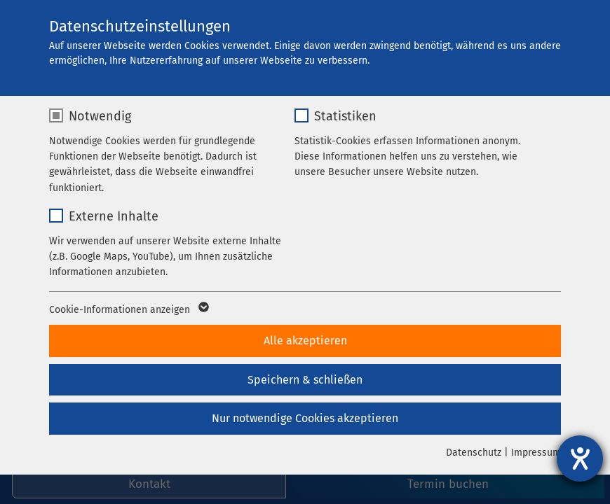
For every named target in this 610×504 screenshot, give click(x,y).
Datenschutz (473, 452)
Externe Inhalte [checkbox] (113, 216)
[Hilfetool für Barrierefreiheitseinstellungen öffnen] (580, 458)
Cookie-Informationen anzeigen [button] (128, 310)
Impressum (536, 452)
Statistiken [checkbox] (345, 116)
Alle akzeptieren (305, 340)
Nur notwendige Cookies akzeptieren (305, 418)
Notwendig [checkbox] (100, 116)
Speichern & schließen (305, 379)
